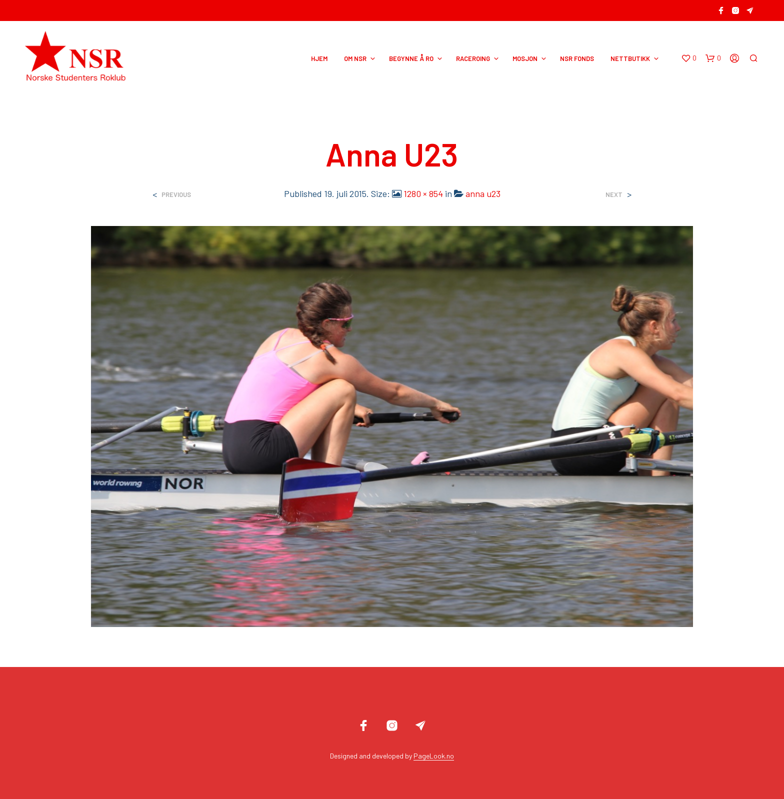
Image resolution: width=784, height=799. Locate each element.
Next (614, 195)
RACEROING (473, 58)
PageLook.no (434, 756)
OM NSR (355, 58)
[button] (688, 59)
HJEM (319, 58)
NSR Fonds (577, 58)
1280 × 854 (423, 193)
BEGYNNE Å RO (411, 58)
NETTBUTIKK (630, 58)
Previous (176, 195)
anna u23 (483, 193)
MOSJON (525, 58)
